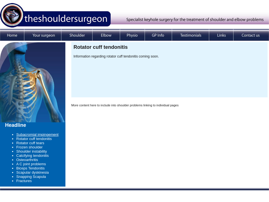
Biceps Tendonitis (30, 168)
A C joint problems (31, 164)
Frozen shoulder (29, 147)
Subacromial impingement (37, 134)
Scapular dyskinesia (32, 172)
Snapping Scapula (31, 177)
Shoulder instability (31, 151)
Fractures (24, 181)
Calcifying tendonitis (32, 155)
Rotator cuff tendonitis (34, 139)
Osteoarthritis (27, 160)
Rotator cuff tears (30, 143)
